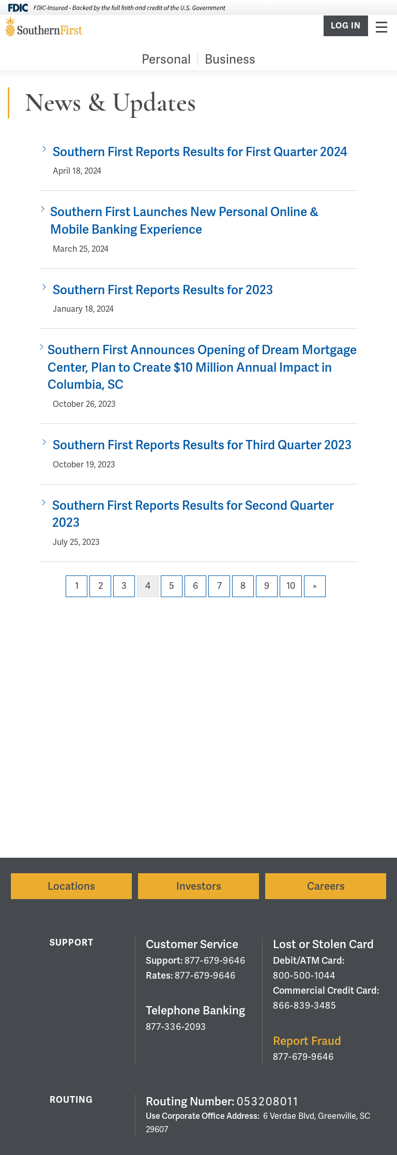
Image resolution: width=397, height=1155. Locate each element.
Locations (71, 886)
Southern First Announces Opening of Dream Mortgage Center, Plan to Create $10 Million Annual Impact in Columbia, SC (202, 367)
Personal (166, 59)
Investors (198, 886)
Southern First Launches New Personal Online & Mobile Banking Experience (184, 220)
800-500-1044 (304, 975)
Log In (346, 26)
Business (230, 59)
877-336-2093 (176, 1026)
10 (290, 585)
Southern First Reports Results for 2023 (163, 290)
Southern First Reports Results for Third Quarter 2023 (202, 445)
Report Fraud (307, 1041)
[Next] (315, 586)
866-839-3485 (305, 1005)
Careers (326, 886)
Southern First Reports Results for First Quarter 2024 (200, 152)
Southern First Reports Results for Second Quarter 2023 (193, 514)
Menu (381, 26)
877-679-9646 (215, 960)
